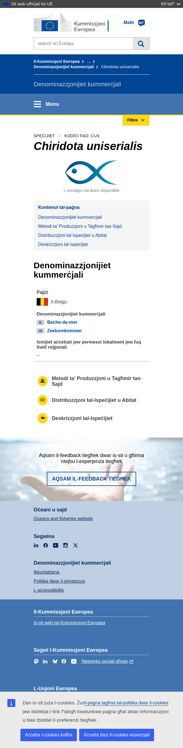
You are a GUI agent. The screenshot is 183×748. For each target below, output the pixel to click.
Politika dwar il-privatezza (59, 581)
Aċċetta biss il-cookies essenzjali (117, 734)
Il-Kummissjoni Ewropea (57, 61)
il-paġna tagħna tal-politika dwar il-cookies (126, 702)
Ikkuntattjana (47, 572)
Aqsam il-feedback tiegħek (91, 479)
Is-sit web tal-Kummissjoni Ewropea (70, 622)
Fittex (141, 44)
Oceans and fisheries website (63, 518)
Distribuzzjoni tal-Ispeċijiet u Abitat (72, 235)
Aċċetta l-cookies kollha (48, 734)
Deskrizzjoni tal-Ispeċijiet (63, 244)
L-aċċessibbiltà (49, 590)
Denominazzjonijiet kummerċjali (64, 67)
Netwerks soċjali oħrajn (105, 661)
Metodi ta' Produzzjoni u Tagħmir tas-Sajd (80, 226)
